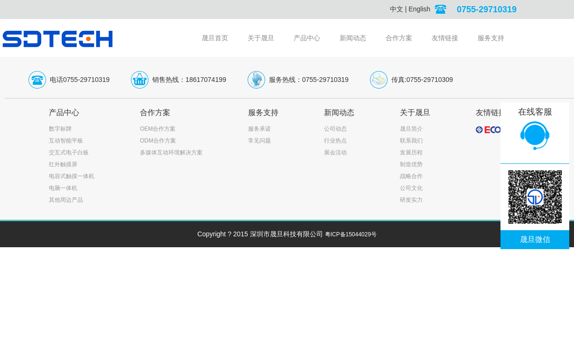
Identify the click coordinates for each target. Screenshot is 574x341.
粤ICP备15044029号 (351, 234)
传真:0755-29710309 (422, 79)
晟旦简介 (411, 129)
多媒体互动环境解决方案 (171, 152)
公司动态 (335, 129)
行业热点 (335, 140)
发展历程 (411, 152)
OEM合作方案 (158, 129)
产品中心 (307, 38)
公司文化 (411, 188)
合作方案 (399, 38)
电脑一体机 (63, 188)
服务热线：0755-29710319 (309, 79)
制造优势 (411, 164)
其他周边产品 (66, 200)
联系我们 (411, 140)
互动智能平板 (66, 140)
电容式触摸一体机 (71, 176)
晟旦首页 (215, 38)
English (419, 9)
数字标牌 (60, 129)
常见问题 (259, 140)
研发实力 (411, 200)
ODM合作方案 (158, 140)
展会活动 (335, 152)
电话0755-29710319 (80, 79)
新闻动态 (353, 38)
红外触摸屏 (63, 164)
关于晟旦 (261, 38)
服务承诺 (259, 129)
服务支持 (491, 38)
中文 (396, 9)
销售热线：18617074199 (189, 79)
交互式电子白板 (69, 152)
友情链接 (445, 38)
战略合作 (411, 176)
